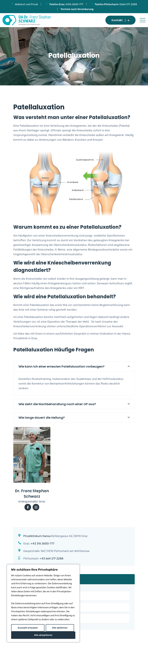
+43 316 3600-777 (42, 543)
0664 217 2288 (128, 4)
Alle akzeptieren (43, 635)
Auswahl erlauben (28, 627)
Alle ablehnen (60, 627)
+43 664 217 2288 (51, 558)
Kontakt (120, 20)
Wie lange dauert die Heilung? (41, 417)
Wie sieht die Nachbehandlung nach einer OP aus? (57, 404)
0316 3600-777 (74, 4)
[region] (43, 603)
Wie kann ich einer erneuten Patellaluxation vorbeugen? (61, 366)
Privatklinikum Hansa (37, 536)
